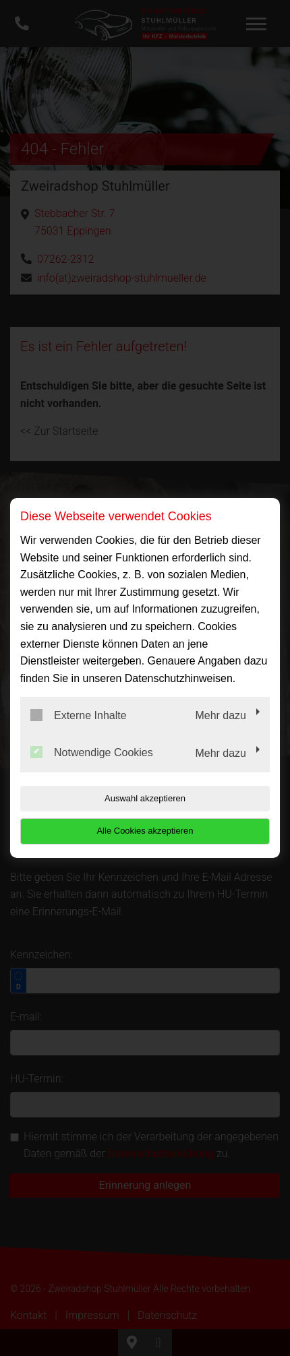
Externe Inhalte (78, 715)
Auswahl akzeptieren (145, 798)
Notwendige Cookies (91, 752)
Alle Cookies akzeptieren (144, 831)
